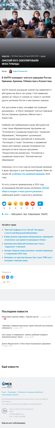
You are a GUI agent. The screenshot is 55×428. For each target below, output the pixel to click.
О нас (4, 392)
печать (43, 56)
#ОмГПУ (44, 214)
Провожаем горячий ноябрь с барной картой (20, 317)
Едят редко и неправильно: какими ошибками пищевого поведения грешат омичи (25, 335)
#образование (34, 214)
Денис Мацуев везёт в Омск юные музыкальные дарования (26, 343)
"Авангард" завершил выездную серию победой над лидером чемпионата (27, 326)
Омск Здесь (8, 5)
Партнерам (12, 392)
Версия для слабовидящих (13, 423)
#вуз (25, 214)
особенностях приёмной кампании (28, 174)
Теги (6, 214)
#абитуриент (16, 214)
